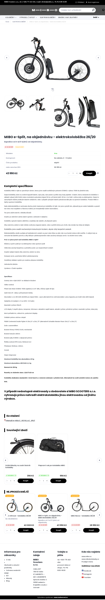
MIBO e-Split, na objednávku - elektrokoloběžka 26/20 (50, 517)
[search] (79, 11)
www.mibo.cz (86, 557)
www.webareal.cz (61, 598)
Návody (9, 579)
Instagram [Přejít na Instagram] (87, 575)
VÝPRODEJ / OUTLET (27, 17)
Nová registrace (93, 2)
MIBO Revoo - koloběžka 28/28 (83, 516)
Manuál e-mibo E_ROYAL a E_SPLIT (19, 421)
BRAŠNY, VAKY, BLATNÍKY (67, 17)
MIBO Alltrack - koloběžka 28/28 (18, 516)
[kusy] (72, 173)
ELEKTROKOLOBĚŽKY (47, 17)
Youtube (86, 578)
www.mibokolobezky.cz (90, 560)
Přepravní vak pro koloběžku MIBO (51, 466)
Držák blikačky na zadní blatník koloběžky (18, 467)
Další (95, 17)
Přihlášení (81, 2)
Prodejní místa (87, 562)
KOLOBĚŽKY (10, 17)
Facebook (86, 571)
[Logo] (16, 10)
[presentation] (6, 57)
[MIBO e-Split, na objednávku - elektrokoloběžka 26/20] (52, 57)
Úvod (7, 22)
